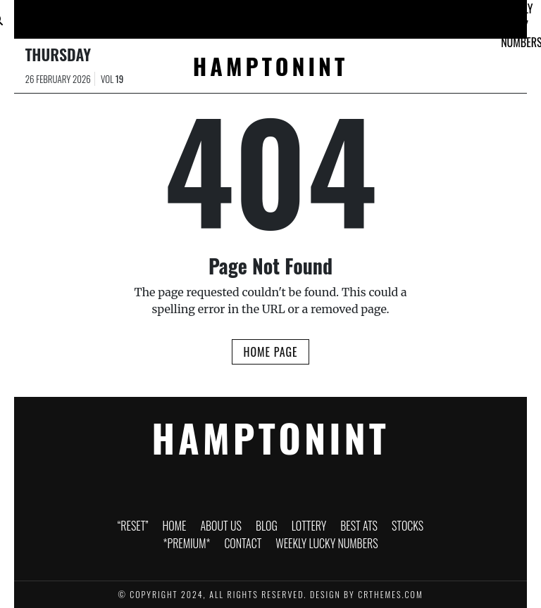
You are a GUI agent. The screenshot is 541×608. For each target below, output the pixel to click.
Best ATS (287, 17)
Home (94, 13)
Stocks (334, 13)
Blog (188, 13)
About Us (141, 17)
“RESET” (43, 13)
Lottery (237, 13)
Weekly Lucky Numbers (326, 543)
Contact (461, 13)
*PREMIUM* (396, 13)
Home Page (270, 351)
